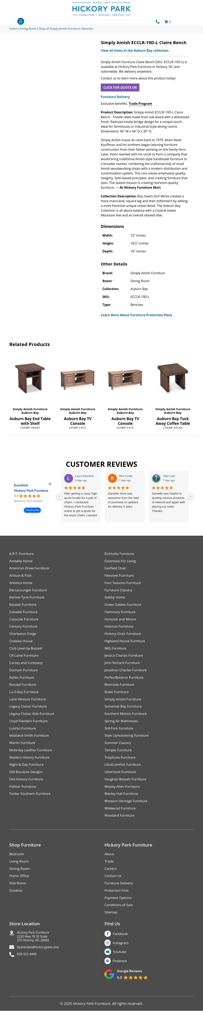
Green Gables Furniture (124, 606)
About (109, 863)
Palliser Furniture (23, 794)
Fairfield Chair (115, 569)
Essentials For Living (121, 561)
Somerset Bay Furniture (124, 712)
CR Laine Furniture (24, 659)
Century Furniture (24, 629)
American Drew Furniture (30, 569)
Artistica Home (21, 584)
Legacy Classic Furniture (29, 712)
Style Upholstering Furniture (127, 742)
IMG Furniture (116, 651)
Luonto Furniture (23, 734)
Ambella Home (21, 561)
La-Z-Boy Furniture (24, 696)
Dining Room (20, 878)
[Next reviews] (190, 496)
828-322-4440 (28, 968)
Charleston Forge (23, 636)
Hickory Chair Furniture (123, 636)
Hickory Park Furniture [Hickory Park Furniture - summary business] (31, 491)
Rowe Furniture (117, 696)
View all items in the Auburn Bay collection (135, 50)
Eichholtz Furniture (120, 554)
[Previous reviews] (59, 496)
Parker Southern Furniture (31, 802)
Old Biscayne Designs (27, 779)
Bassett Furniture (23, 606)
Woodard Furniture (120, 824)
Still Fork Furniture (119, 734)
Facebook (121, 945)
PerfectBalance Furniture (125, 681)
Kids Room (18, 893)
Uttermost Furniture (121, 779)
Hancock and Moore (121, 621)
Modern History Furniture (30, 764)
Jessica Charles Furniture (124, 659)
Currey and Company (27, 666)
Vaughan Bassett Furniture (126, 787)
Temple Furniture (118, 757)
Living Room (19, 871)
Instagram (121, 954)
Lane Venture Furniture (28, 704)
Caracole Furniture (24, 621)
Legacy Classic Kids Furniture (33, 719)
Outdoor (16, 901)
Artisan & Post (21, 576)
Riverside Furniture (120, 689)
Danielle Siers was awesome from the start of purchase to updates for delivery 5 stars (123, 500)
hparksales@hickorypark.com (41, 961)
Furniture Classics (119, 591)
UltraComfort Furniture (123, 772)
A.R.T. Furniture (22, 554)
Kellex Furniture (22, 681)
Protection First (117, 901)
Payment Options (118, 908)
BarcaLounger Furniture (29, 591)
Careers (110, 878)
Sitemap (111, 923)
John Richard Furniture (123, 666)
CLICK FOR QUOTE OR (120, 87)
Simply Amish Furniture (30, 409)
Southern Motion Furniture (126, 719)
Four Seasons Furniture (123, 584)
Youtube (120, 964)
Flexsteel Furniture (119, 576)
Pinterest (120, 973)
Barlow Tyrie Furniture (27, 599)
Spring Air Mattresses (122, 727)
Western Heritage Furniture (127, 809)
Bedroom (17, 863)
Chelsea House (21, 644)
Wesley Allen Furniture (123, 794)
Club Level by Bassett (26, 651)
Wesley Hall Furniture (122, 802)
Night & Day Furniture (27, 772)
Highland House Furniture (125, 644)
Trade (109, 871)
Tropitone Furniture (120, 764)
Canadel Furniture (24, 614)
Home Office (19, 886)
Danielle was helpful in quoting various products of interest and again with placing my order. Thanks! (168, 502)
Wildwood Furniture (120, 817)
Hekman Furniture (119, 629)
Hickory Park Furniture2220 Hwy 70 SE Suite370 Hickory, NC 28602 (35, 949)
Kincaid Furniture (23, 689)
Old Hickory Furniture (27, 787)
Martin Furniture (23, 749)
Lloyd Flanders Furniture (29, 727)
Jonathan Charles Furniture (126, 674)
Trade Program (140, 103)
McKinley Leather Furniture (31, 757)
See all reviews (32, 510)
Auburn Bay (30, 412)
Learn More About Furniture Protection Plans (136, 315)
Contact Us (113, 886)
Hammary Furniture (120, 614)
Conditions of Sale (119, 916)
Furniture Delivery (115, 97)
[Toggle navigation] (20, 21)
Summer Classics (118, 749)
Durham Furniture (24, 674)
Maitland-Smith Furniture (30, 742)
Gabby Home (115, 599)
